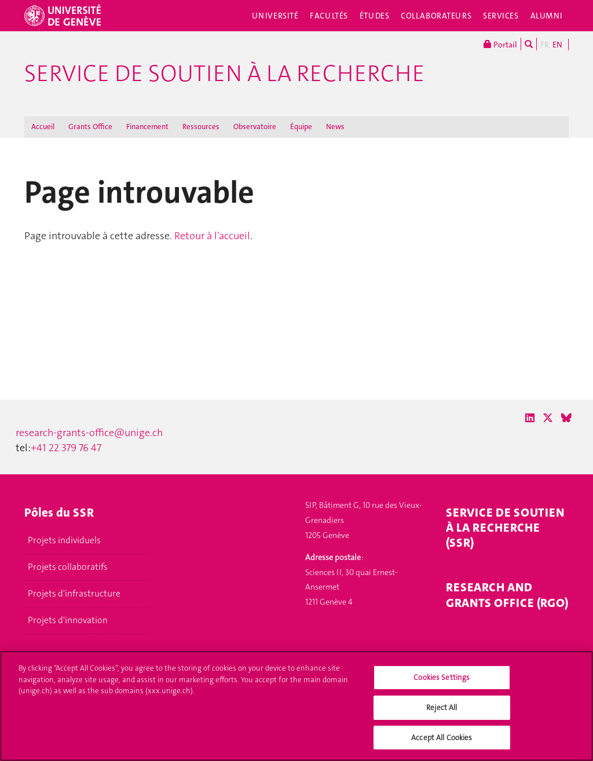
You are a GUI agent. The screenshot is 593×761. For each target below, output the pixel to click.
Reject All (441, 711)
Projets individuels (64, 540)
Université (275, 15)
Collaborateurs (436, 15)
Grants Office (90, 126)
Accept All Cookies (441, 742)
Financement (147, 126)
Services (501, 15)
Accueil (42, 126)
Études (374, 15)
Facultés (329, 15)
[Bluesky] (566, 418)
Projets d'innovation (68, 620)
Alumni (546, 15)
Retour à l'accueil (212, 236)
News (335, 126)
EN (557, 44)
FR (544, 44)
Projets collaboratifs (68, 567)
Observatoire (254, 126)
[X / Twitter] (548, 418)
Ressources (200, 126)
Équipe (301, 126)
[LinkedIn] (530, 418)
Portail (500, 44)
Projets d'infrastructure (74, 593)
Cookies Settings (441, 681)
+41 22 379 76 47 (66, 448)
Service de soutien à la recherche (224, 73)
